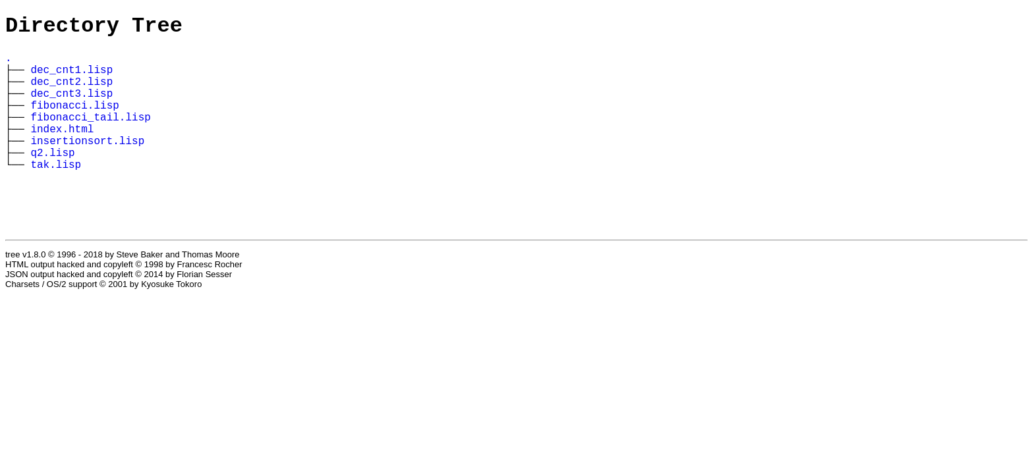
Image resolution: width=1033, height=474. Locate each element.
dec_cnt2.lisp (71, 93)
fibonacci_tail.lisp (90, 136)
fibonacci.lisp (74, 122)
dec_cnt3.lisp (71, 107)
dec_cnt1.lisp (71, 78)
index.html (62, 151)
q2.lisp (52, 179)
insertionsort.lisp (87, 165)
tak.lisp (55, 194)
